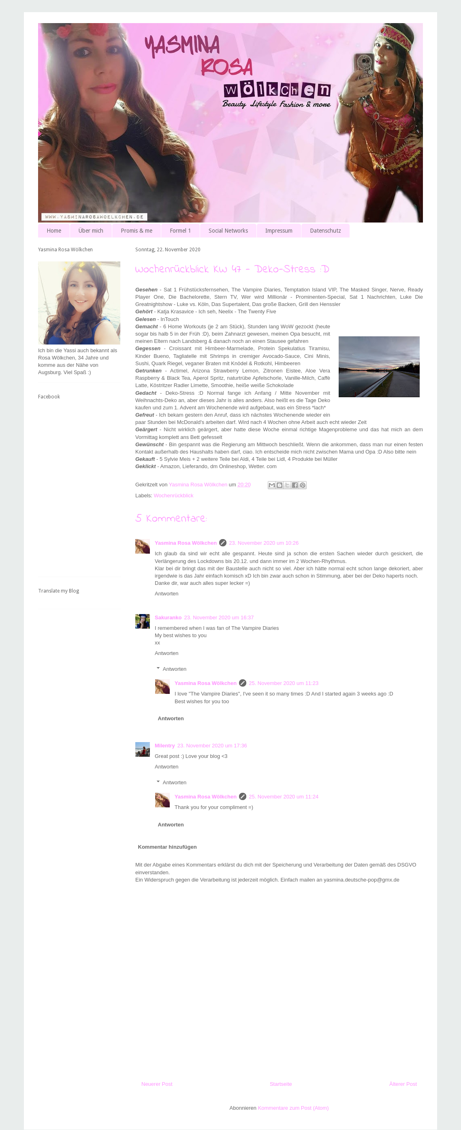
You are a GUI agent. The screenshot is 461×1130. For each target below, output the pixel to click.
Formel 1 (180, 230)
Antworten (167, 594)
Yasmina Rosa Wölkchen (186, 543)
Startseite (281, 1084)
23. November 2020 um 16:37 (219, 617)
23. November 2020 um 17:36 (212, 746)
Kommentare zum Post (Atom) (293, 1108)
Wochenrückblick (174, 495)
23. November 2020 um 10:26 (264, 543)
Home (54, 230)
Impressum (278, 230)
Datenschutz (325, 230)
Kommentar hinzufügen (167, 847)
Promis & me (136, 230)
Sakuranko (168, 617)
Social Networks (228, 230)
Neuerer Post (157, 1084)
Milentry (165, 746)
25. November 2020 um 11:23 (283, 683)
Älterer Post (403, 1084)
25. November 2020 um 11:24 (283, 797)
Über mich (91, 230)
